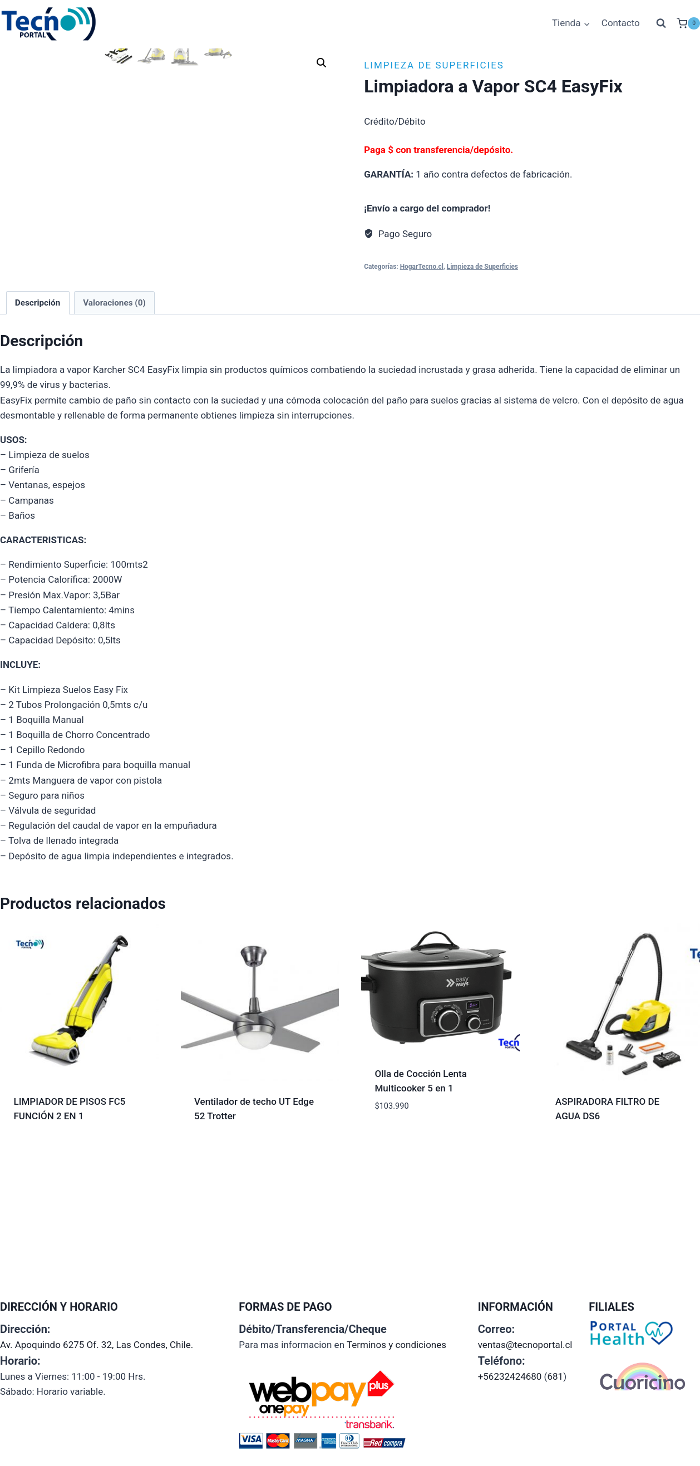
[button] (322, 63)
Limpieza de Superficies (434, 65)
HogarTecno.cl (421, 266)
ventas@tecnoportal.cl (525, 1346)
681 (555, 1378)
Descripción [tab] (38, 436)
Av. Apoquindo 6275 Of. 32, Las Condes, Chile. (96, 1346)
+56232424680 (510, 1378)
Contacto (621, 22)
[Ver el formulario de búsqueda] (661, 23)
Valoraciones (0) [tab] (114, 436)
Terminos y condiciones (396, 1346)
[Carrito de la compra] (688, 23)
